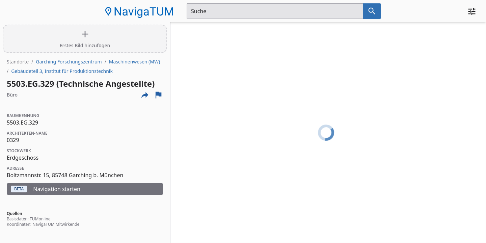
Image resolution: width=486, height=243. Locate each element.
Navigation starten (45, 189)
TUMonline (40, 219)
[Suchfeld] (275, 11)
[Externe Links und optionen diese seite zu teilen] (145, 95)
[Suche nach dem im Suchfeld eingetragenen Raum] (372, 11)
